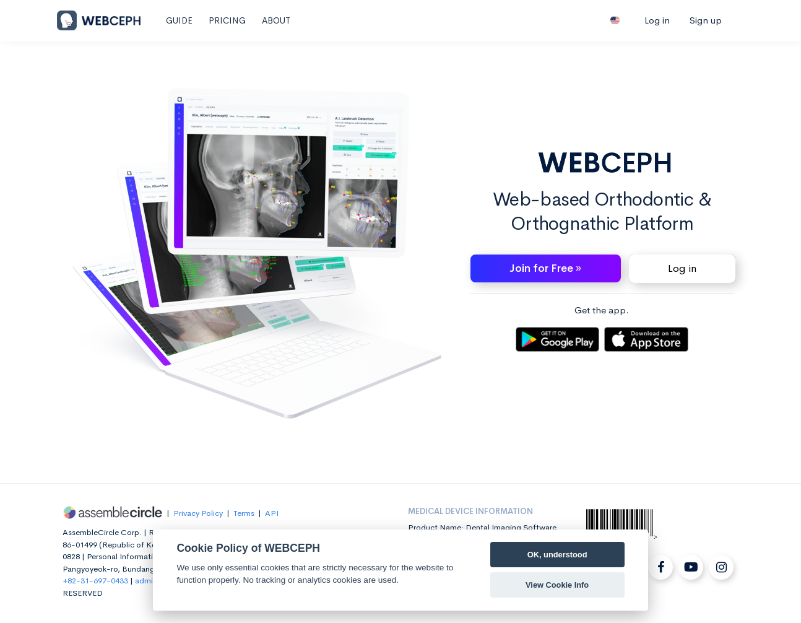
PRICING (227, 20)
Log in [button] (682, 268)
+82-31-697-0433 (95, 580)
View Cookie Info (557, 585)
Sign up (706, 20)
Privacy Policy (198, 513)
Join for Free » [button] (545, 268)
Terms (243, 513)
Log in (657, 20)
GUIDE (179, 20)
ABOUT (276, 20)
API (272, 513)
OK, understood (557, 554)
